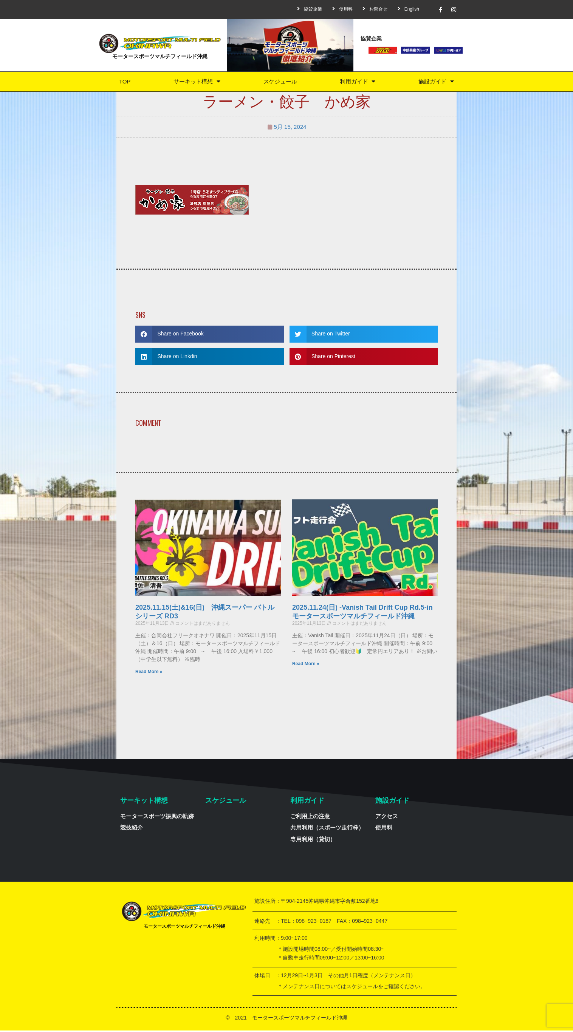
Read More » (148, 673)
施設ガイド (436, 82)
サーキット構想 (196, 82)
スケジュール (280, 82)
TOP (124, 82)
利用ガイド (357, 82)
